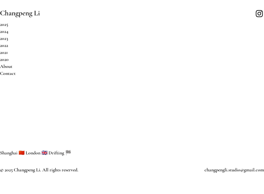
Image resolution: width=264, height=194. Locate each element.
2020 (4, 59)
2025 (4, 24)
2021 (4, 52)
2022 (4, 45)
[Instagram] (259, 13)
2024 (4, 31)
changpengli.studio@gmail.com (234, 170)
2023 (4, 38)
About (6, 66)
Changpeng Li (20, 13)
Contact (8, 73)
